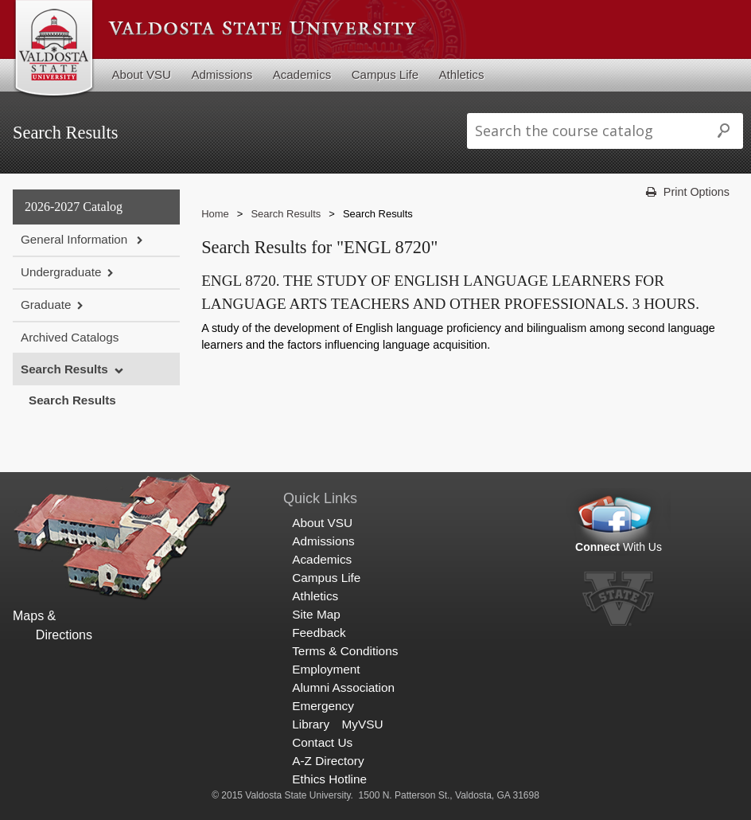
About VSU (141, 74)
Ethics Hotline (329, 779)
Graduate (46, 304)
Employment (326, 669)
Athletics (461, 74)
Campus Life (385, 74)
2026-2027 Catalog (74, 206)
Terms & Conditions (345, 651)
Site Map (316, 614)
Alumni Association (343, 687)
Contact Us (322, 742)
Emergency (323, 706)
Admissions (221, 74)
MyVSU (362, 724)
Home (215, 214)
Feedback (318, 632)
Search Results (64, 369)
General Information (75, 239)
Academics (302, 74)
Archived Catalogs (70, 337)
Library (310, 724)
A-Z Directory (328, 760)
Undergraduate (61, 272)
